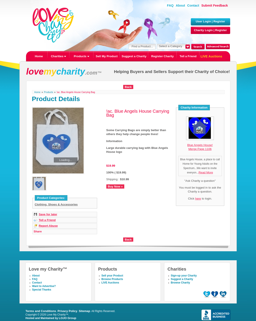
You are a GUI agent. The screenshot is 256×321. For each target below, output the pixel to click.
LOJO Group (67, 318)
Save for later (48, 214)
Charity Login (203, 30)
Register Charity (162, 56)
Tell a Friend (188, 56)
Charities (58, 56)
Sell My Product (107, 56)
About (180, 5)
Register (219, 21)
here (198, 198)
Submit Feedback (214, 5)
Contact (193, 5)
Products (81, 56)
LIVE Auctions (211, 56)
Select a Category (170, 46)
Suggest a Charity (134, 56)
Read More (205, 172)
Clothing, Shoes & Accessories (56, 204)
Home (39, 56)
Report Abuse (48, 225)
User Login (203, 21)
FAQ (170, 5)
